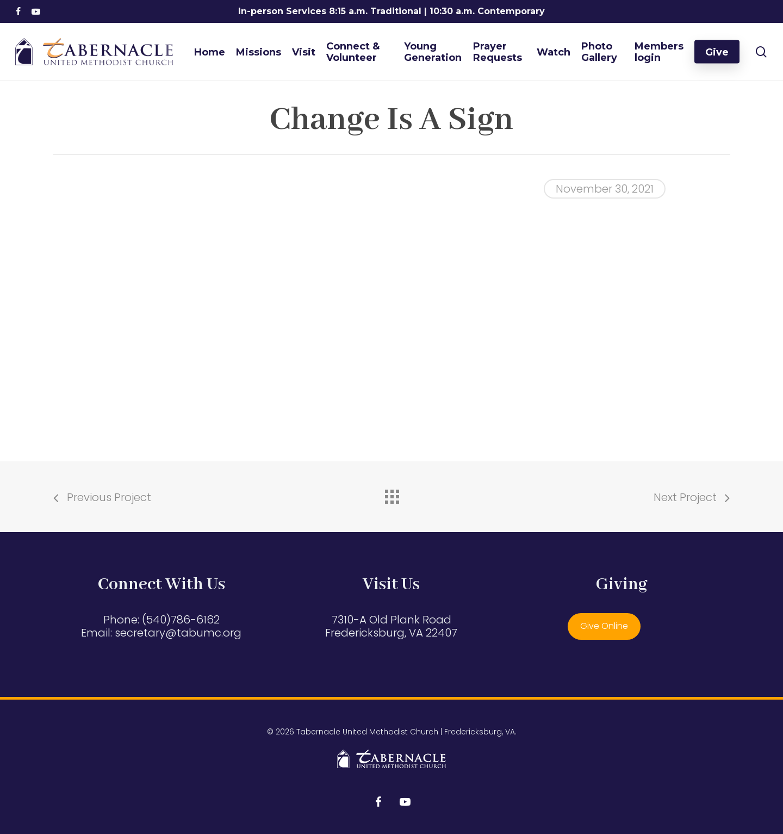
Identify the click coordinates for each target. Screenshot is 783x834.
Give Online (604, 626)
